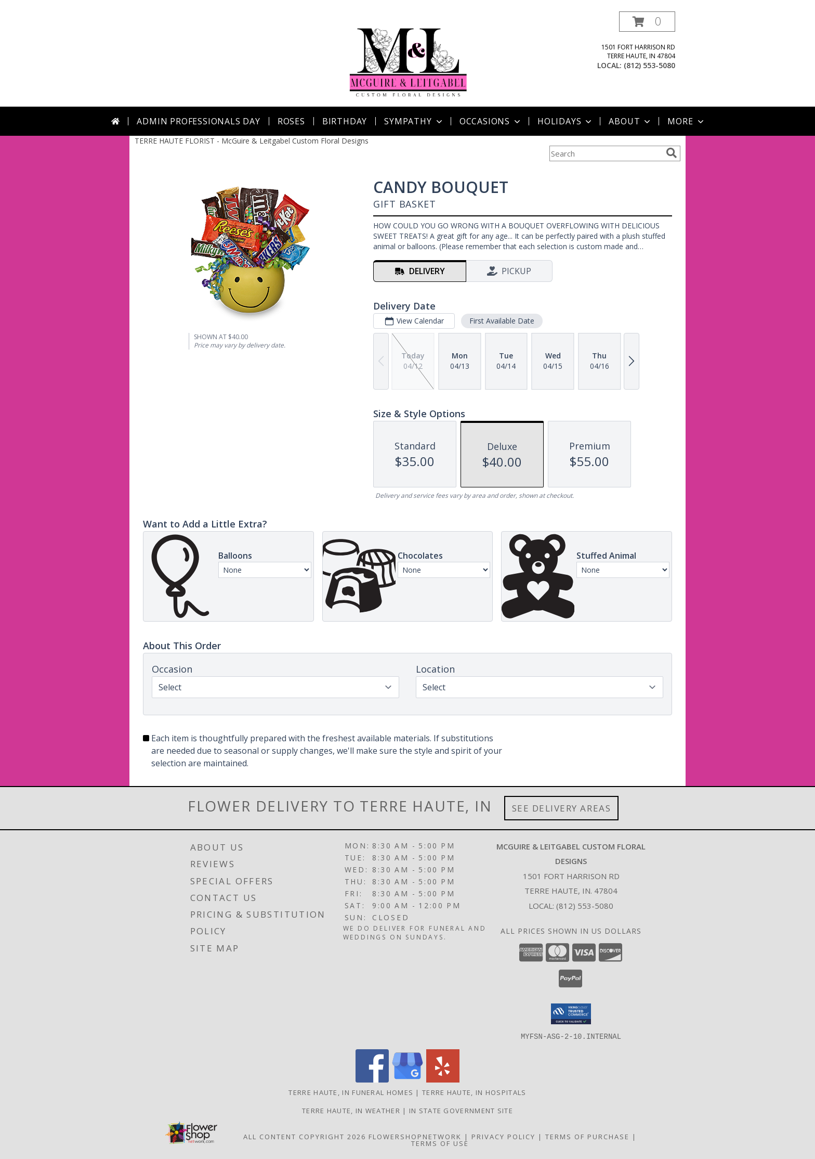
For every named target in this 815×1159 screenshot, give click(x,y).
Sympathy (414, 121)
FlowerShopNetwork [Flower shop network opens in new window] (415, 1136)
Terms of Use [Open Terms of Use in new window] (440, 1143)
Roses (291, 121)
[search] (671, 153)
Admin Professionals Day (198, 121)
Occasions (490, 121)
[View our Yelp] (442, 1079)
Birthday (344, 121)
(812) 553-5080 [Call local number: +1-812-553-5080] (649, 65)
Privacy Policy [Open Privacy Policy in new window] (503, 1136)
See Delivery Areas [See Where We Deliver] (561, 808)
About (630, 121)
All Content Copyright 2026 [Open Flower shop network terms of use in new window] (304, 1136)
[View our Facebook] (372, 1079)
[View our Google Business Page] (407, 1079)
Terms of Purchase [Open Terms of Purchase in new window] (587, 1136)
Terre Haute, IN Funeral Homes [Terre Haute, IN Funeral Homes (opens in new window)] (350, 1092)
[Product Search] (605, 153)
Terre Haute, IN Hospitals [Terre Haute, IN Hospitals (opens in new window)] (474, 1092)
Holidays (565, 121)
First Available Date (501, 321)
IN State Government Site (461, 1110)
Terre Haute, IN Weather (351, 1110)
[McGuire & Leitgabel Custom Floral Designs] (407, 59)
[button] (647, 21)
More (686, 121)
